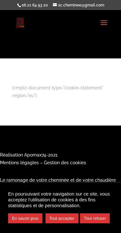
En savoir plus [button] (25, 218)
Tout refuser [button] (95, 218)
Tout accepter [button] (62, 218)
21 (55, 154)
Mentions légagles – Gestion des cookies (43, 162)
